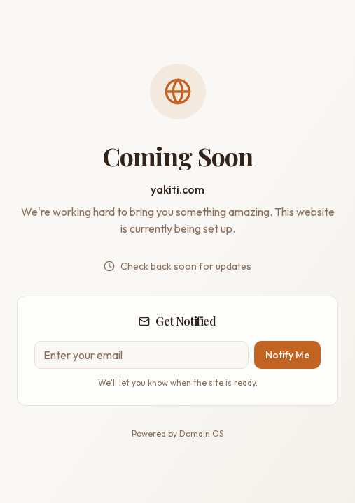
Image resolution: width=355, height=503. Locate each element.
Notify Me (287, 355)
